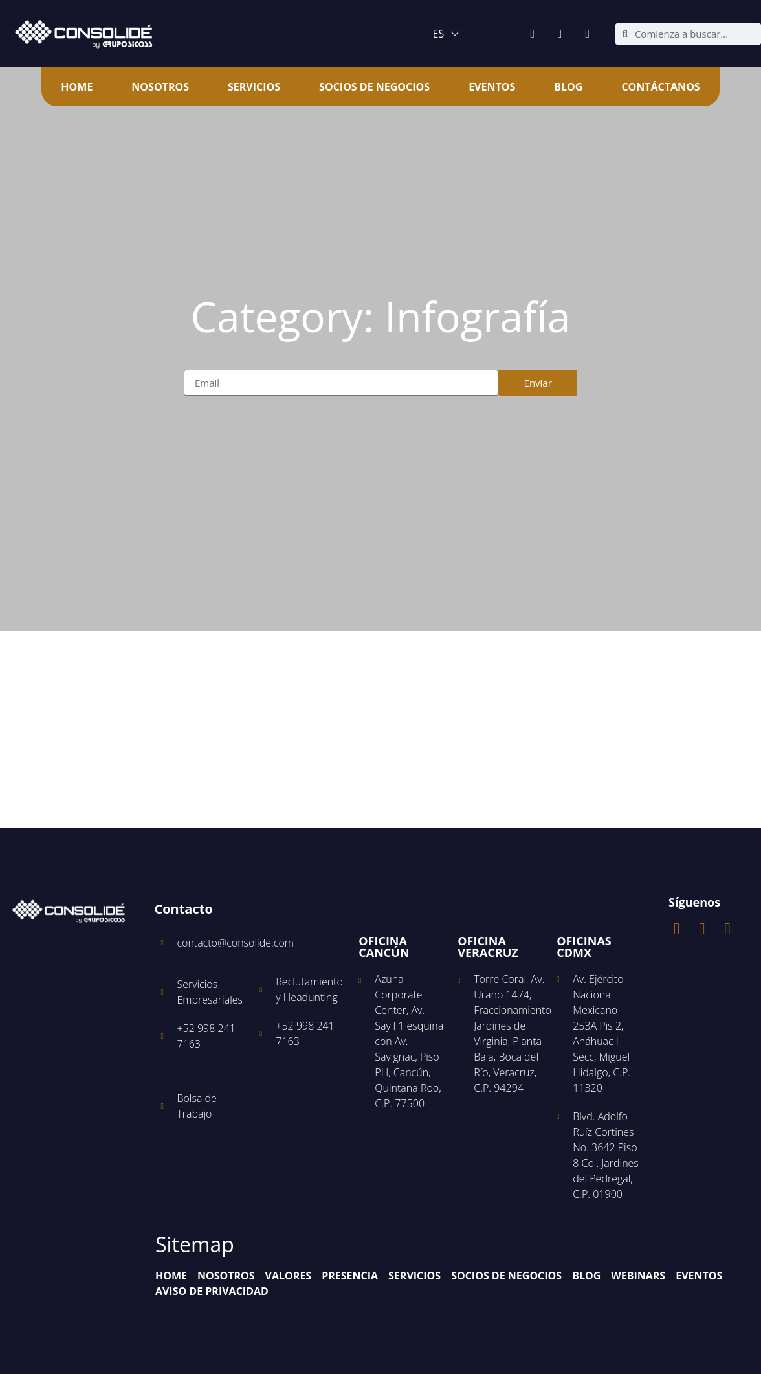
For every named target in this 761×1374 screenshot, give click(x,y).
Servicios (254, 87)
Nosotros (160, 87)
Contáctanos (660, 87)
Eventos (492, 87)
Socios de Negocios (374, 87)
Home (77, 87)
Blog (568, 87)
